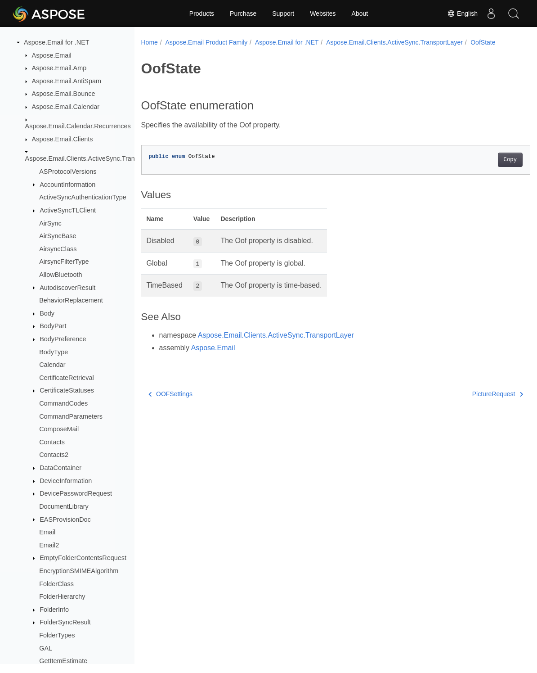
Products (201, 13)
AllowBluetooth (60, 274)
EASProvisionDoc (65, 519)
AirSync (50, 223)
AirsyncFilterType (64, 261)
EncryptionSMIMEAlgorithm (78, 570)
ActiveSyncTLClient (68, 210)
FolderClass (56, 583)
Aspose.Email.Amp (59, 68)
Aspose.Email (52, 55)
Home (149, 42)
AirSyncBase (57, 235)
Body (47, 313)
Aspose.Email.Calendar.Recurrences (78, 126)
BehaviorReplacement (71, 300)
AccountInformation (67, 184)
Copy (482, 160)
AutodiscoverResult (67, 287)
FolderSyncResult (65, 622)
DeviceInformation (66, 480)
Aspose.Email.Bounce (63, 93)
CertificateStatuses (67, 390)
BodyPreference (63, 339)
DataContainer (60, 467)
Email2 (49, 545)
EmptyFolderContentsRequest (83, 557)
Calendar (52, 364)
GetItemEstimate (63, 660)
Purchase (243, 13)
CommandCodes (63, 403)
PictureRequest (470, 393)
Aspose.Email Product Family (206, 42)
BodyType (53, 352)
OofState (482, 42)
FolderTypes (57, 635)
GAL (45, 648)
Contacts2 (53, 454)
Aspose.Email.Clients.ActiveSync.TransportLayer (95, 158)
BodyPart (53, 326)
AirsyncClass (57, 249)
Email (47, 532)
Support (283, 13)
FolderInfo (54, 609)
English (462, 13)
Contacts (52, 442)
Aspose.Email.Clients (62, 139)
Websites (323, 13)
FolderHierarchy (62, 596)
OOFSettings (170, 393)
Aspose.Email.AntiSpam (66, 81)
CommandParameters (71, 416)
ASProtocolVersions (67, 171)
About (360, 13)
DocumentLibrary (64, 506)
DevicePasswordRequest (76, 493)
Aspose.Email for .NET (57, 42)
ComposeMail (59, 429)
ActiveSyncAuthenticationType (82, 197)
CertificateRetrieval (66, 377)
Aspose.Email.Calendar (65, 106)
